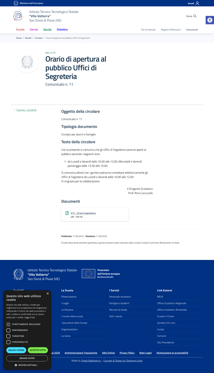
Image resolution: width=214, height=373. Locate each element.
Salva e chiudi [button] (16, 350)
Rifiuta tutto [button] (27, 358)
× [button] (47, 293)
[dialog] (27, 330)
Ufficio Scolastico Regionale (171, 303)
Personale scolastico (120, 297)
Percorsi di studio (118, 310)
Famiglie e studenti (119, 303)
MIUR (160, 297)
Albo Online (108, 353)
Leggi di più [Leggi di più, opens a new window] (29, 317)
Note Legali (145, 353)
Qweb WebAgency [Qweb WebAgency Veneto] (91, 360)
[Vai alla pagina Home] (19, 38)
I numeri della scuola (72, 316)
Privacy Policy (127, 353)
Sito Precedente (165, 342)
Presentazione (68, 297)
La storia (65, 336)
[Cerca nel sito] (191, 16)
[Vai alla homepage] (16, 3)
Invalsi (160, 329)
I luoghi (65, 303)
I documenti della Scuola (74, 323)
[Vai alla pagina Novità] (28, 38)
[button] (210, 20)
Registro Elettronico (171, 29)
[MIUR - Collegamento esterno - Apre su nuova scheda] (31, 3)
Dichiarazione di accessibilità (172, 353)
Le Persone (67, 310)
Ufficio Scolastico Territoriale (172, 310)
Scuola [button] (20, 29)
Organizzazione (69, 329)
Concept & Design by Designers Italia (122, 360)
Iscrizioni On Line (166, 323)
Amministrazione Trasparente (81, 353)
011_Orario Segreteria (83, 213)
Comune (161, 336)
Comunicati (192, 29)
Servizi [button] (34, 29)
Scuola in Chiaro (165, 316)
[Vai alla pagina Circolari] (38, 38)
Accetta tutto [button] (38, 350)
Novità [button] (47, 29)
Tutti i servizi (115, 316)
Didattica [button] (62, 29)
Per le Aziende (148, 29)
